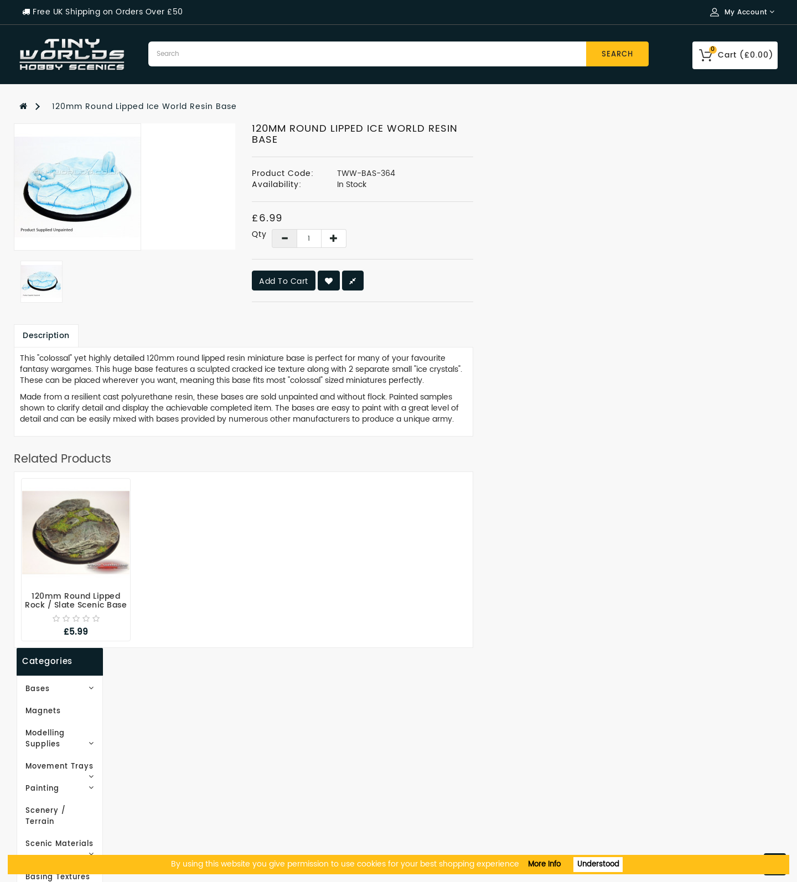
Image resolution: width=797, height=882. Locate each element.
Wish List (426, 757)
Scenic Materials (88, 297)
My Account (432, 724)
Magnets (40, 187)
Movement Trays (88, 231)
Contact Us (43, 824)
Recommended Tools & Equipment (94, 807)
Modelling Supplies (88, 209)
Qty (408, 234)
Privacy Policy (49, 774)
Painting (88, 253)
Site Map (232, 741)
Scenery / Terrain (59, 275)
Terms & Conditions (62, 791)
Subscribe (58, 490)
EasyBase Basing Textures (76, 319)
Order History (435, 741)
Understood (598, 864)
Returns (423, 791)
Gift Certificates (248, 724)
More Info (544, 864)
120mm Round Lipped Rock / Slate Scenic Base (231, 601)
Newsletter (430, 774)
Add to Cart (438, 281)
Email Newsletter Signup (72, 724)
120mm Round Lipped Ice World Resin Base (144, 106)
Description (201, 335)
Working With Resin (62, 741)
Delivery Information (64, 757)
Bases (88, 164)
